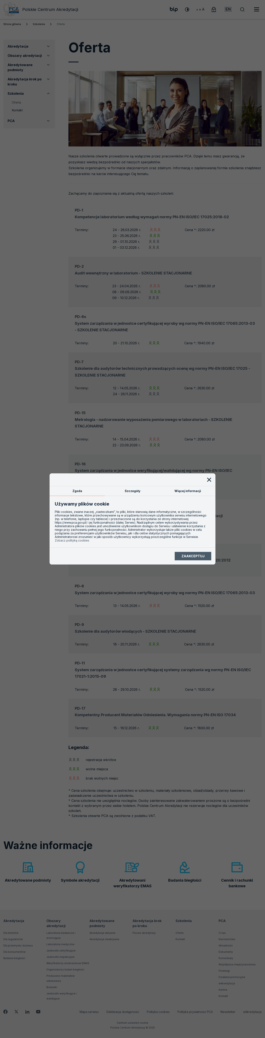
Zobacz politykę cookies (72, 540)
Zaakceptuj (193, 556)
